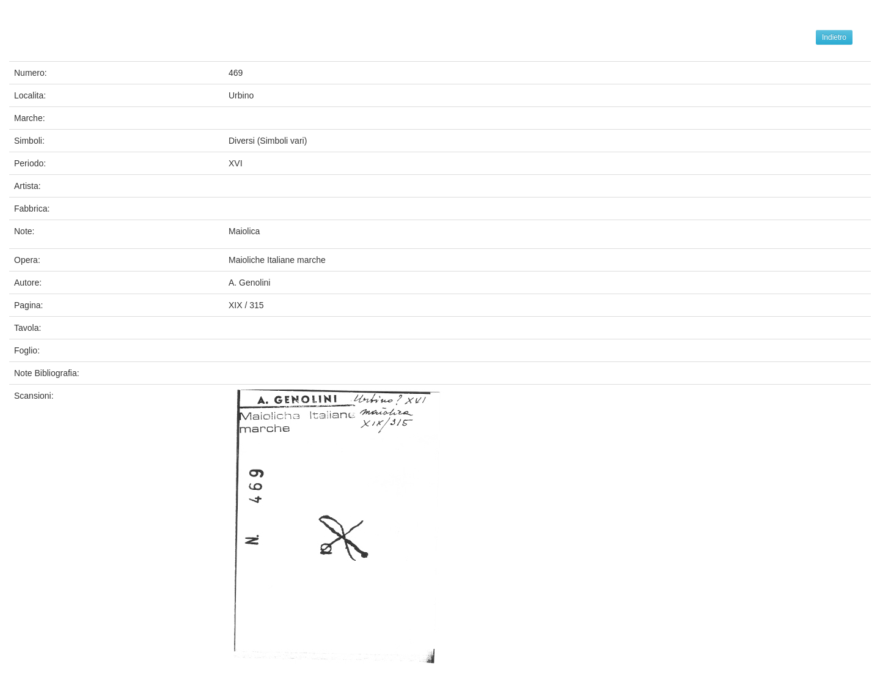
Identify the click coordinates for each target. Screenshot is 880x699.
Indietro (834, 37)
